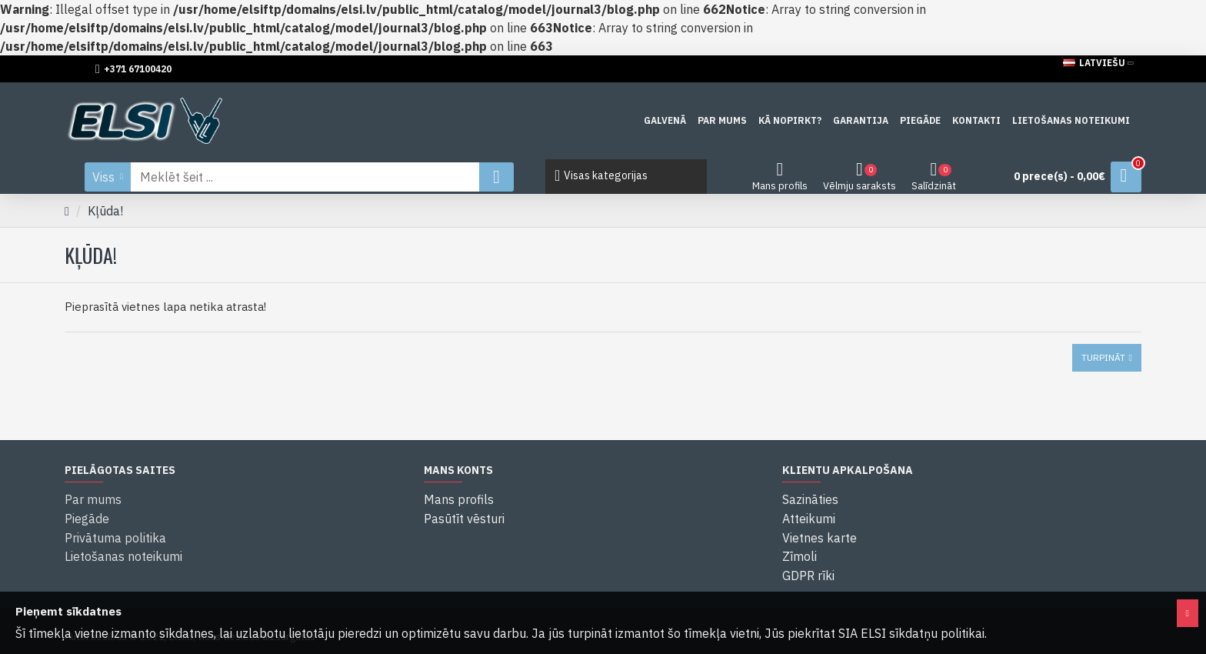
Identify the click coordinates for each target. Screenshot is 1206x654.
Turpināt (1103, 357)
